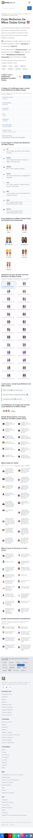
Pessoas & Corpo (7, 694)
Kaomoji (4, 790)
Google (4, 752)
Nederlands (12, 665)
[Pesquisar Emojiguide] (14, 8)
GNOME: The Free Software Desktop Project (14, 815)
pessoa (25, 69)
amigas (4, 66)
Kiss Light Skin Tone (7, 510)
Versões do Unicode (7, 782)
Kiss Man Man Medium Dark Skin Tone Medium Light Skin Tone (23, 540)
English (5, 662)
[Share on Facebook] (2, 835)
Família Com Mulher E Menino (8, 448)
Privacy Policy (5, 805)
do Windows (5, 757)
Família (26, 14)
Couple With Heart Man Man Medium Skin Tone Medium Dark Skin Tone (23, 521)
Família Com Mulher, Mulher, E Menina (8, 424)
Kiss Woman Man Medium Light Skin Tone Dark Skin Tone (24, 470)
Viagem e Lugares (7, 732)
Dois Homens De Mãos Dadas (8, 632)
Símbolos (4, 702)
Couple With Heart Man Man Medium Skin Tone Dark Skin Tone (8, 471)
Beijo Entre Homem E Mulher (8, 442)
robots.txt (12, 825)
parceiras (10, 69)
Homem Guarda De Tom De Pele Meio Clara (8, 576)
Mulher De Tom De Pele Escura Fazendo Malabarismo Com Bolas (8, 611)
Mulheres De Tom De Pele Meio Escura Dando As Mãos (8, 647)
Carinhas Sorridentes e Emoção (11, 735)
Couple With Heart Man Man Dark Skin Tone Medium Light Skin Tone (23, 480)
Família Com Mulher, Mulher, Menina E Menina (8, 437)
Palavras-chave (6, 777)
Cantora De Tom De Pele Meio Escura (24, 563)
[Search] (29, 8)
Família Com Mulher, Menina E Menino (8, 430)
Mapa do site (5, 825)
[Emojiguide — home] (8, 2)
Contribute (5, 800)
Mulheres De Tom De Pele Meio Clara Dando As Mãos (24, 639)
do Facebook (5, 755)
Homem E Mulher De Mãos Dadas (8, 627)
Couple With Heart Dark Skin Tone (24, 503)
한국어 (25, 667)
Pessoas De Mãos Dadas (23, 627)
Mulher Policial (7, 561)
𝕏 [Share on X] (6, 836)
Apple (3, 749)
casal (10, 66)
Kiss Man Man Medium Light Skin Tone (7, 487)
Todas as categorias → (8, 742)
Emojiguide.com (5, 14)
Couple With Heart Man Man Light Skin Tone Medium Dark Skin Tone (23, 512)
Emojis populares (6, 785)
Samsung (4, 762)
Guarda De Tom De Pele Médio (24, 587)
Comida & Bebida (7, 712)
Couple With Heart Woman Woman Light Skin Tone (23, 487)
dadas (16, 66)
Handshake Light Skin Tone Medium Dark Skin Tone (8, 588)
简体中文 (12, 667)
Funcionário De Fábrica (24, 581)
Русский (5, 667)
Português (21, 665)
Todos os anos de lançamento (10, 780)
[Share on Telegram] (18, 835)
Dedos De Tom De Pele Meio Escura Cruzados (8, 595)
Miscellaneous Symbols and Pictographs (13, 137)
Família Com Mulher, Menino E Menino (24, 443)
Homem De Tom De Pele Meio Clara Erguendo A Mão (8, 569)
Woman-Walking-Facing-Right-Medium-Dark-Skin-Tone (24, 595)
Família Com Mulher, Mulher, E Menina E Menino (24, 457)
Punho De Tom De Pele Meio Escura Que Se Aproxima (8, 556)
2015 (24, 57)
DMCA (3, 810)
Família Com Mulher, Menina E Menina (8, 494)
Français (25, 662)
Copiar (27, 77)
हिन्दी (10, 670)
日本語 (19, 667)
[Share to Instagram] (23, 835)
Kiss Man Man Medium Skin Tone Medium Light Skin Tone (8, 530)
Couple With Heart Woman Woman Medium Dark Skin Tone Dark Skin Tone (8, 504)
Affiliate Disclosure (7, 807)
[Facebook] (3, 687)
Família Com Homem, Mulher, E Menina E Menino (24, 430)
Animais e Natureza (7, 737)
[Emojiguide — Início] (3, 678)
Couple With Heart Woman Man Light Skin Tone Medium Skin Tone (7, 540)
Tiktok (3, 767)
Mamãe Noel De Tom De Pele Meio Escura (8, 582)
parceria (18, 69)
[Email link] (31, 835)
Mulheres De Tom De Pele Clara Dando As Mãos (24, 633)
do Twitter (4, 760)
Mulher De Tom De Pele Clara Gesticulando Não (23, 610)
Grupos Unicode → (7, 715)
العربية (4, 670)
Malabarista (22, 575)
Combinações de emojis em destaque (12, 774)
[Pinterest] (10, 687)
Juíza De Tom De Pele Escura (24, 601)
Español (11, 662)
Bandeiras (4, 697)
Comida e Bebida (7, 740)
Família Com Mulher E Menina (8, 456)
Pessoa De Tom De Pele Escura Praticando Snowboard (8, 603)
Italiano (5, 665)
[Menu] (29, 2)
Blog (3, 787)
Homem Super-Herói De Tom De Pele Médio (24, 555)
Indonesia (16, 670)
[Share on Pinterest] (10, 835)
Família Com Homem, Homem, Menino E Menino (24, 450)
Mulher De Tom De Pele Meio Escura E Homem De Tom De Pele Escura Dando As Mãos (8, 522)
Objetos (4, 699)
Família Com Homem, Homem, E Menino (24, 424)
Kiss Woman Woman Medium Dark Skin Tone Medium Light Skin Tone (24, 495)
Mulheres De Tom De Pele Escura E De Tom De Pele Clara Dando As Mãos (24, 647)
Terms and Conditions (8, 802)
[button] (16, 98)
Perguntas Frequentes (8, 792)
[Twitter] (6, 687)
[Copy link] (27, 835)
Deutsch (18, 662)
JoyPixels (4, 765)
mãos (3, 69)
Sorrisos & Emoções (7, 707)
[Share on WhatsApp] (14, 835)
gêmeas (23, 66)
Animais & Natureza (7, 710)
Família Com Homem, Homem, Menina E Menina (24, 437)
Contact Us (5, 812)
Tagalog (23, 670)
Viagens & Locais (6, 704)
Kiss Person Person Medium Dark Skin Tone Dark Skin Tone (8, 479)
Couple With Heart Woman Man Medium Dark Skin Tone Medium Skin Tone (23, 531)
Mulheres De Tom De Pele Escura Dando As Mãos (8, 639)
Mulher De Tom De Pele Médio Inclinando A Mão (24, 569)
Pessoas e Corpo (17, 14)
